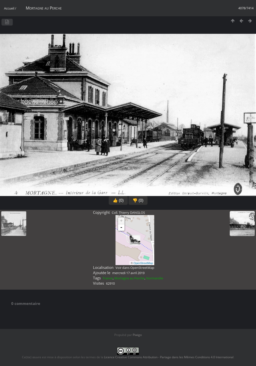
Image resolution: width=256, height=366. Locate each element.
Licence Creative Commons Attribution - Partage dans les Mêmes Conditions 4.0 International (169, 357)
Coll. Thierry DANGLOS (128, 212)
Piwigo (137, 335)
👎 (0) (138, 200)
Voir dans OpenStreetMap (135, 267)
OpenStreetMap (143, 263)
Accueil (9, 8)
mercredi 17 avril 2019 (128, 273)
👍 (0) (118, 200)
